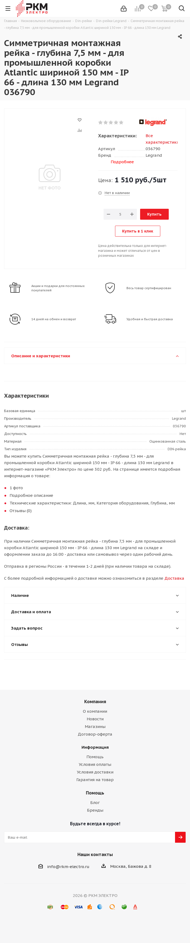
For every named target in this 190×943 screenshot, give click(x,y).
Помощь (95, 756)
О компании (95, 711)
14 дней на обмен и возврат (53, 319)
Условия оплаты (95, 764)
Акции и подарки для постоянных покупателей (58, 288)
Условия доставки (95, 772)
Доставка (174, 578)
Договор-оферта (95, 734)
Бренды (95, 810)
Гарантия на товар (95, 779)
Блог (95, 802)
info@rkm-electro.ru (68, 866)
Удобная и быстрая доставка (149, 319)
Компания (95, 701)
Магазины (95, 726)
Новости (95, 718)
